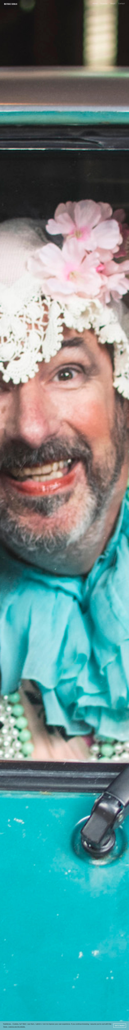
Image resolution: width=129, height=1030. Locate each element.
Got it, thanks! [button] (120, 1025)
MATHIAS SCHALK (10, 4)
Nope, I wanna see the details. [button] (14, 1027)
